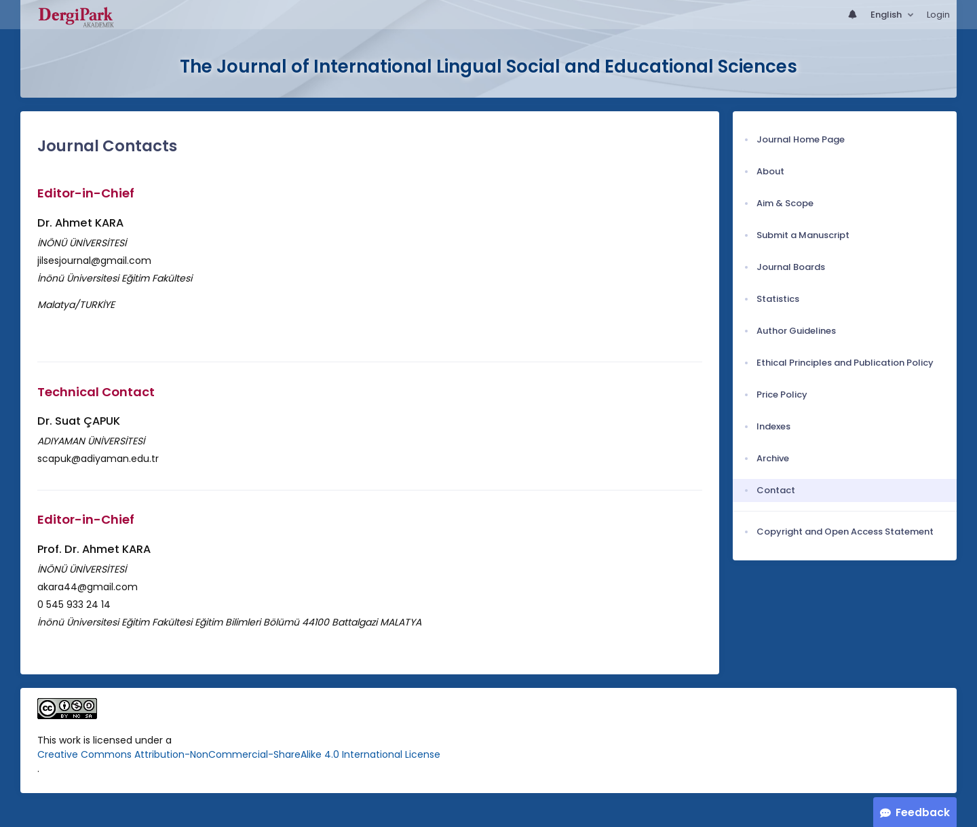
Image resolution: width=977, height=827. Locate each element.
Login (938, 14)
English (887, 14)
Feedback (923, 812)
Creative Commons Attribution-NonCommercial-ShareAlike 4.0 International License (238, 754)
